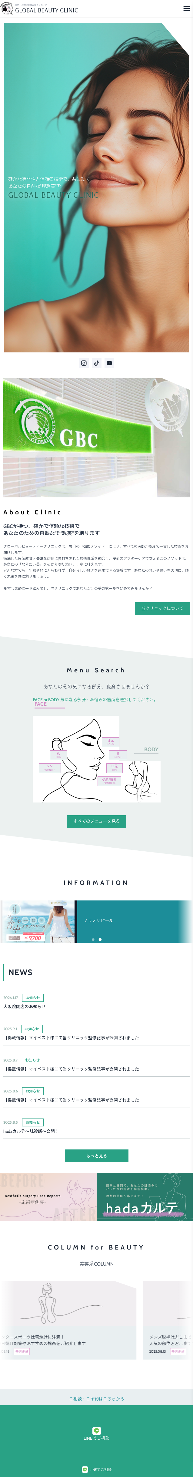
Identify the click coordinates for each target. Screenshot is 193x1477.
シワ (49, 768)
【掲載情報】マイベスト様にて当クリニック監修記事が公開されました (71, 1038)
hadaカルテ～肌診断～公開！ (31, 1131)
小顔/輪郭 (109, 781)
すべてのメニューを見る (96, 821)
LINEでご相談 (96, 1434)
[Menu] (186, 8)
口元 (114, 768)
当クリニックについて (162, 608)
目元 (110, 742)
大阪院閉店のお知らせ (24, 1006)
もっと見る (96, 1156)
